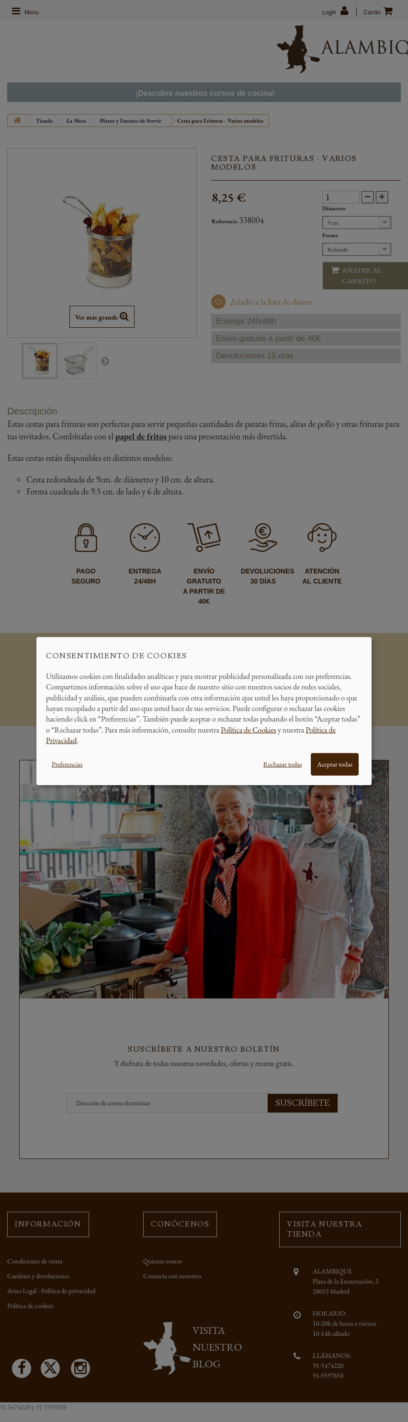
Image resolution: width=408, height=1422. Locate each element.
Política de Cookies (248, 729)
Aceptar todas (334, 763)
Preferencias (67, 763)
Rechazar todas (282, 763)
